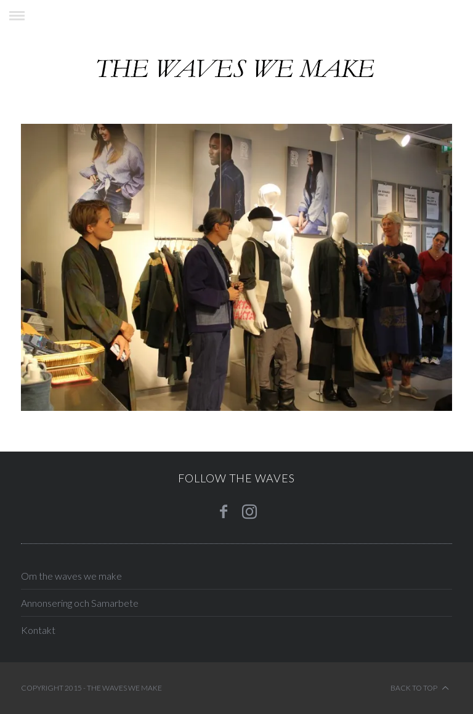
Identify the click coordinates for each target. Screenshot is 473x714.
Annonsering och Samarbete (80, 603)
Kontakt (38, 630)
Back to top (419, 688)
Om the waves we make (71, 576)
